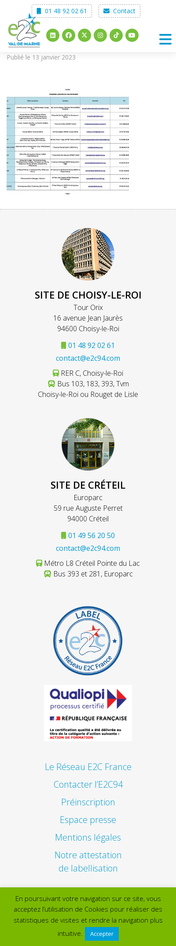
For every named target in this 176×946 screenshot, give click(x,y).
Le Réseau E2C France (88, 767)
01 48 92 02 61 (62, 11)
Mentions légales (88, 837)
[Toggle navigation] (165, 39)
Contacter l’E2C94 (88, 784)
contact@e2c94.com (88, 358)
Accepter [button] (102, 934)
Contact (119, 11)
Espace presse (88, 820)
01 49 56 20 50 (91, 535)
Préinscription (88, 802)
